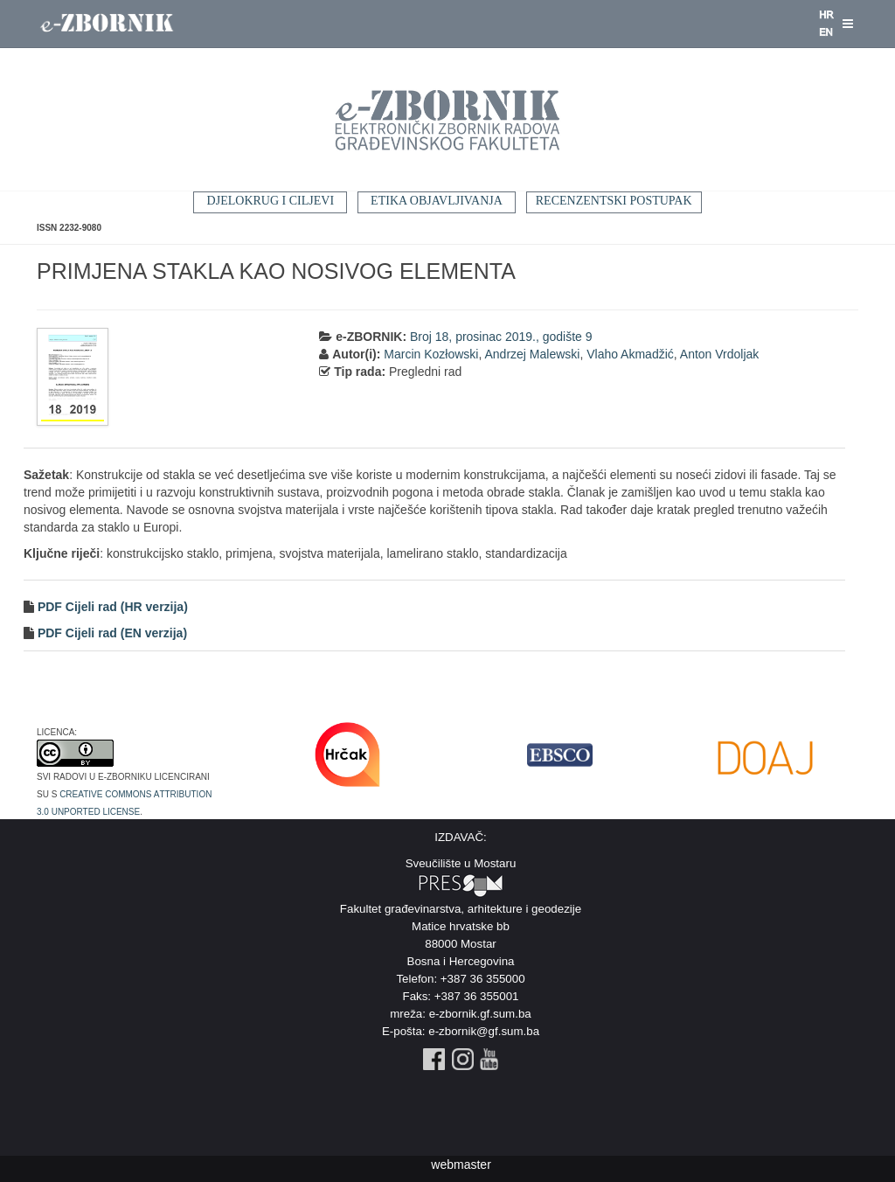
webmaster (460, 1165)
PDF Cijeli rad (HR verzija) (111, 607)
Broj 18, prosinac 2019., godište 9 (501, 337)
